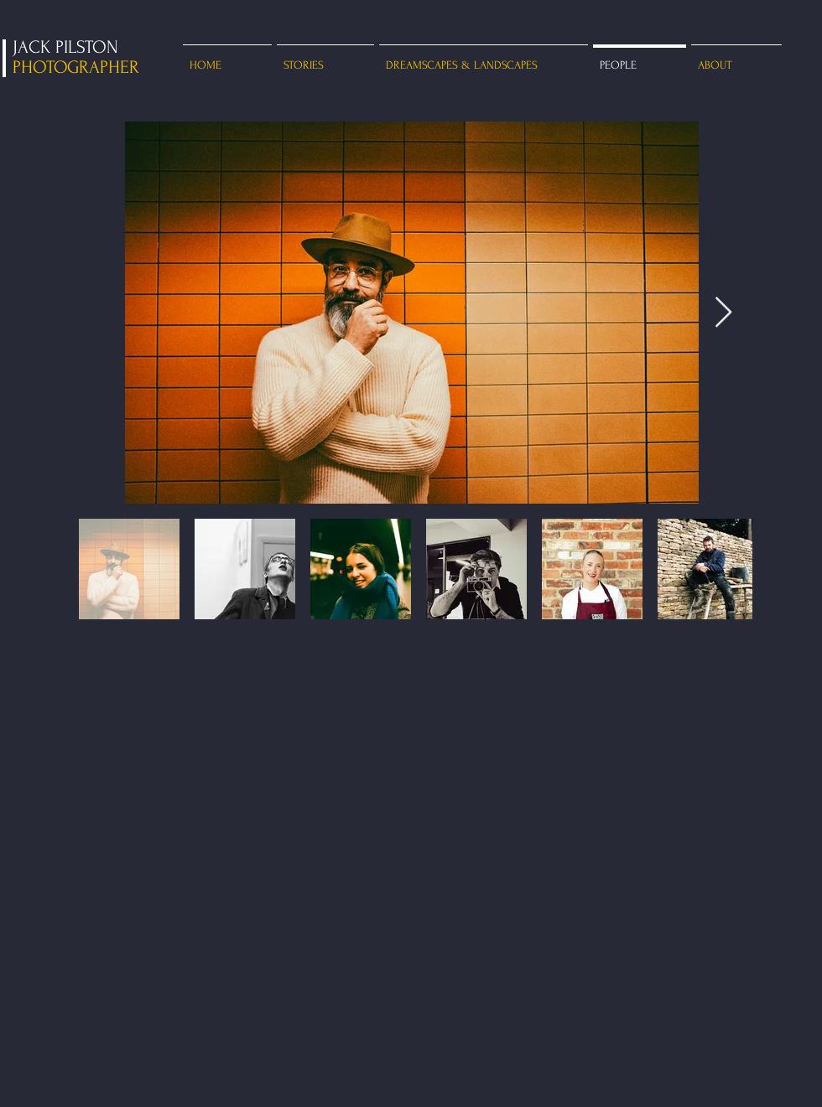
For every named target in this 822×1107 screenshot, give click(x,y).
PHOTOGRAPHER (76, 67)
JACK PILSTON (65, 47)
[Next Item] (723, 313)
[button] (325, 57)
